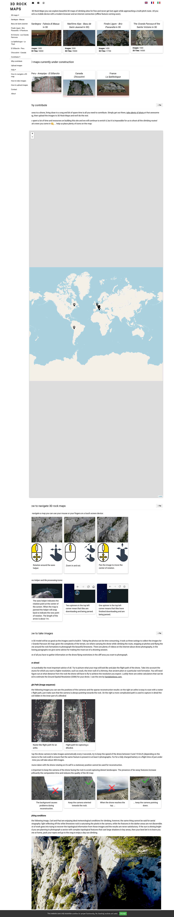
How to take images (18, 81)
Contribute (15, 57)
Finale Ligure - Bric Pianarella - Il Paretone (19, 29)
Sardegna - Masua (17, 20)
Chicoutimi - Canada (18, 53)
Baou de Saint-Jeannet (19, 24)
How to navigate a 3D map (19, 75)
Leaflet (160, 495)
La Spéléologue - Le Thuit (18, 43)
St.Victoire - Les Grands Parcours (20, 36)
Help (13, 70)
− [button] (37, 136)
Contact (14, 89)
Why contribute (16, 61)
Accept (123, 914)
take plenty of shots (140, 111)
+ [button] (37, 132)
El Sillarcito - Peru (17, 48)
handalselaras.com (138, 673)
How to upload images (19, 85)
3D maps (15, 15)
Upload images (16, 66)
